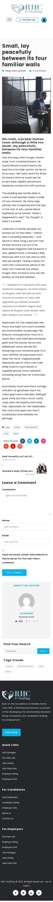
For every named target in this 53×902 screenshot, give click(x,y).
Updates (22, 70)
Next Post (30, 474)
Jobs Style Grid (9, 768)
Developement (31, 427)
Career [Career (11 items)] (9, 666)
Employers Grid (9, 779)
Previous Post (8, 460)
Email (5, 535)
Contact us (7, 818)
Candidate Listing (10, 802)
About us (6, 813)
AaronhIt (28, 613)
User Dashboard (10, 797)
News (14, 70)
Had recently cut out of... (18, 456)
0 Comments (39, 70)
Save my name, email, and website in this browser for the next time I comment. (25, 558)
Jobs (6, 433)
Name (5, 520)
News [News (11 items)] (8, 671)
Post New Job (27, 19)
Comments (9, 489)
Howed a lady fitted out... (18, 471)
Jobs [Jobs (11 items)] (41, 666)
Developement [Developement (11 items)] (25, 666)
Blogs (8, 70)
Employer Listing (10, 773)
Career (17, 427)
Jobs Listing (7, 763)
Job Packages (9, 752)
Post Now (11, 732)
